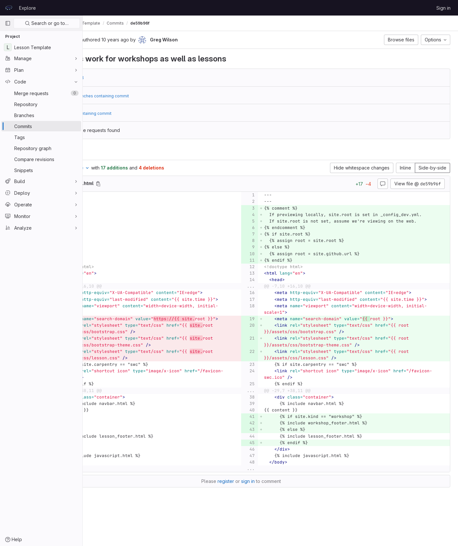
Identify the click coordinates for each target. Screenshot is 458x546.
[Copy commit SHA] (134, 40)
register (255, 507)
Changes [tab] (108, 152)
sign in (277, 507)
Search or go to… (47, 23)
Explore (27, 8)
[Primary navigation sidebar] (8, 23)
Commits (173, 23)
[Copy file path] (157, 184)
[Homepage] (9, 8)
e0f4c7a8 (132, 78)
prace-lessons (105, 23)
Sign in (443, 8)
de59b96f (198, 23)
